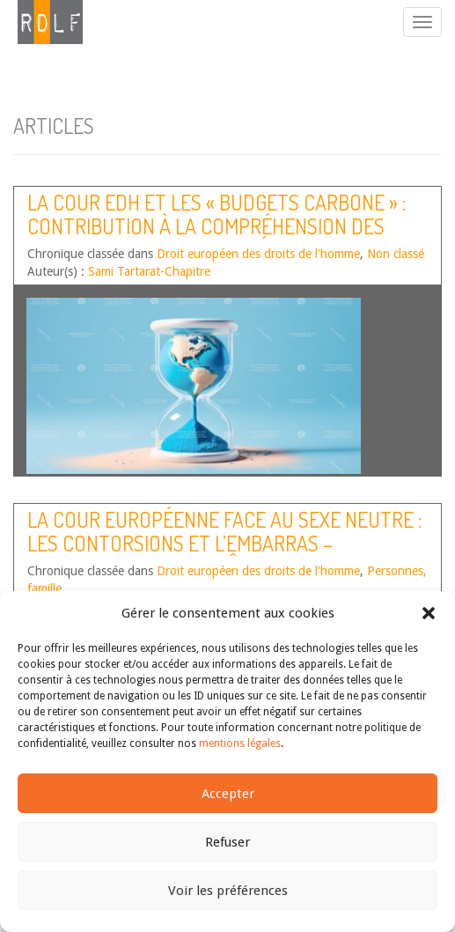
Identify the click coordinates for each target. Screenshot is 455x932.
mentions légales (240, 743)
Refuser (227, 842)
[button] (428, 613)
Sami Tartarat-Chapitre (149, 271)
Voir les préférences (228, 891)
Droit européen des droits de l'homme (258, 254)
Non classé (395, 254)
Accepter (228, 794)
